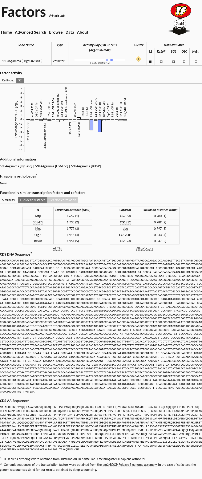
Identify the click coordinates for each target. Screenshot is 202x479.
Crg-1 (38, 235)
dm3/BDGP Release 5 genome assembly (129, 465)
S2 (19, 80)
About (82, 32)
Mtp (38, 216)
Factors (23, 11)
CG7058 (125, 216)
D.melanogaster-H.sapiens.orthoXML (121, 459)
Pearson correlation (62, 200)
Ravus (38, 241)
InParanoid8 (68, 459)
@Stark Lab (57, 16)
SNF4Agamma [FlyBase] (16, 166)
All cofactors (144, 248)
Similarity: (9, 200)
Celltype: (8, 80)
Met (38, 229)
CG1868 (125, 241)
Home (6, 32)
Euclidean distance (32, 200)
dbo (125, 229)
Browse (56, 32)
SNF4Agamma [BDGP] (86, 166)
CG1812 (125, 222)
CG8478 (38, 222)
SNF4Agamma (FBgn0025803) (22, 61)
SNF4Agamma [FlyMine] (51, 166)
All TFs (57, 248)
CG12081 (125, 235)
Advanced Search (30, 32)
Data (70, 32)
